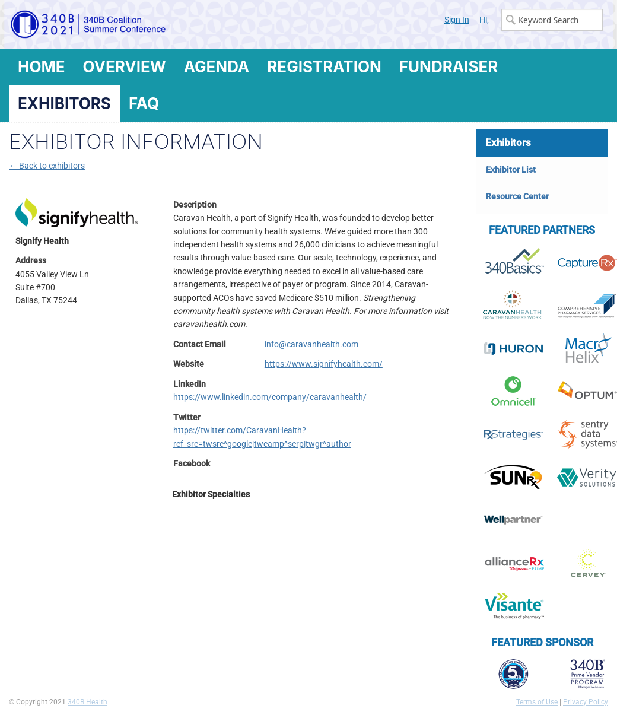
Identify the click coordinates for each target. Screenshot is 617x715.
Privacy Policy (585, 702)
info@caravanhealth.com (311, 344)
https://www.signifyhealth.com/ (324, 363)
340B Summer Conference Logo (158, 24)
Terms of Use (537, 702)
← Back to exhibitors (47, 165)
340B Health (87, 702)
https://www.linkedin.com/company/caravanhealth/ (270, 397)
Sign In (456, 19)
